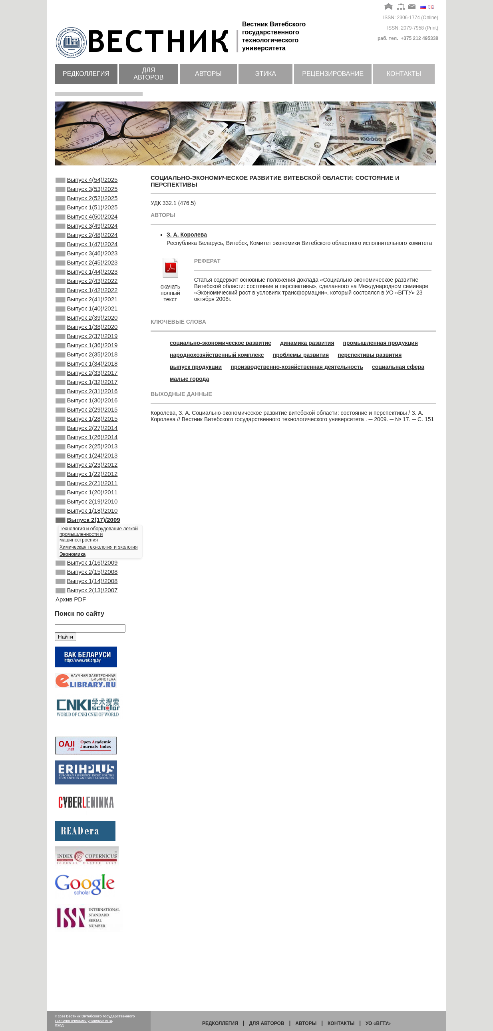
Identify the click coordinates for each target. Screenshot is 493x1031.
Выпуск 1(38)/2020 (86, 353)
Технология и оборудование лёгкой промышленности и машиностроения (99, 595)
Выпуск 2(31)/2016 (86, 429)
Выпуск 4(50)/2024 (86, 224)
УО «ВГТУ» (378, 1023)
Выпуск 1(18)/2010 (86, 569)
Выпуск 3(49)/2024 (86, 234)
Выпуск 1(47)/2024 (86, 256)
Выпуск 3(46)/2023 (86, 267)
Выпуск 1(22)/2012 (86, 526)
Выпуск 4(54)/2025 (86, 180)
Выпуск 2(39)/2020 (86, 342)
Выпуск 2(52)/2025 (86, 202)
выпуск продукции (196, 367)
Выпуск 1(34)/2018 (86, 396)
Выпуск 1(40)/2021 (86, 331)
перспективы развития (370, 355)
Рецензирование (333, 73)
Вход (59, 1025)
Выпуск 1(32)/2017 (86, 418)
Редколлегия (86, 73)
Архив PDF (71, 666)
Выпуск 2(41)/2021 (86, 321)
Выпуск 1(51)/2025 (86, 213)
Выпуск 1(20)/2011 (86, 547)
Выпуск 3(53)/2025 (86, 191)
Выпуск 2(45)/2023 (86, 278)
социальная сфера (398, 367)
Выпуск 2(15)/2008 (86, 635)
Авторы (208, 73)
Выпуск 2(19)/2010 (86, 558)
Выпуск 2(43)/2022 (86, 299)
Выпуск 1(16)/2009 (86, 624)
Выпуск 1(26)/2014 (86, 483)
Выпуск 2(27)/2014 (86, 472)
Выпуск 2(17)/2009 (88, 580)
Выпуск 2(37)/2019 (86, 364)
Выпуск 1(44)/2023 (86, 288)
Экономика (72, 615)
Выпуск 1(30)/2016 (86, 439)
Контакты (404, 73)
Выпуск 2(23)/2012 (86, 515)
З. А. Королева (187, 234)
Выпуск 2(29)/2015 (86, 450)
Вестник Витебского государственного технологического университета (95, 1018)
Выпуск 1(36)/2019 (86, 375)
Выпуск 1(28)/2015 (86, 461)
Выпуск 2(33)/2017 (86, 407)
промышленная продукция (380, 343)
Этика (265, 73)
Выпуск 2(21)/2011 (86, 536)
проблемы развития (301, 355)
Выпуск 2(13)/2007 (86, 656)
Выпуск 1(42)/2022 (86, 310)
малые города (189, 379)
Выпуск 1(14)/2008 (86, 646)
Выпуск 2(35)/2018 (86, 385)
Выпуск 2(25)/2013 (86, 493)
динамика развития (307, 343)
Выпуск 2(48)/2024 (86, 245)
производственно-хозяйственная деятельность (297, 367)
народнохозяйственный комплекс (217, 355)
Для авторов (148, 74)
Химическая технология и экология (98, 608)
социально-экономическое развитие (220, 343)
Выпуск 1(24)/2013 (86, 504)
